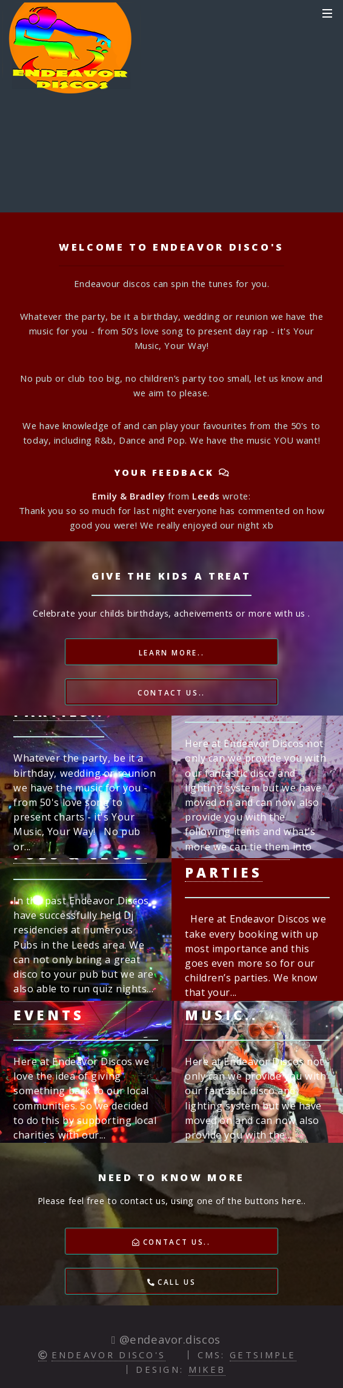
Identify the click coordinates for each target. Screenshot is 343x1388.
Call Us (171, 1282)
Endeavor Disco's (109, 1355)
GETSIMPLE (263, 1355)
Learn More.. (172, 652)
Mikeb (207, 1369)
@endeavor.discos (168, 1339)
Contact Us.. (171, 692)
